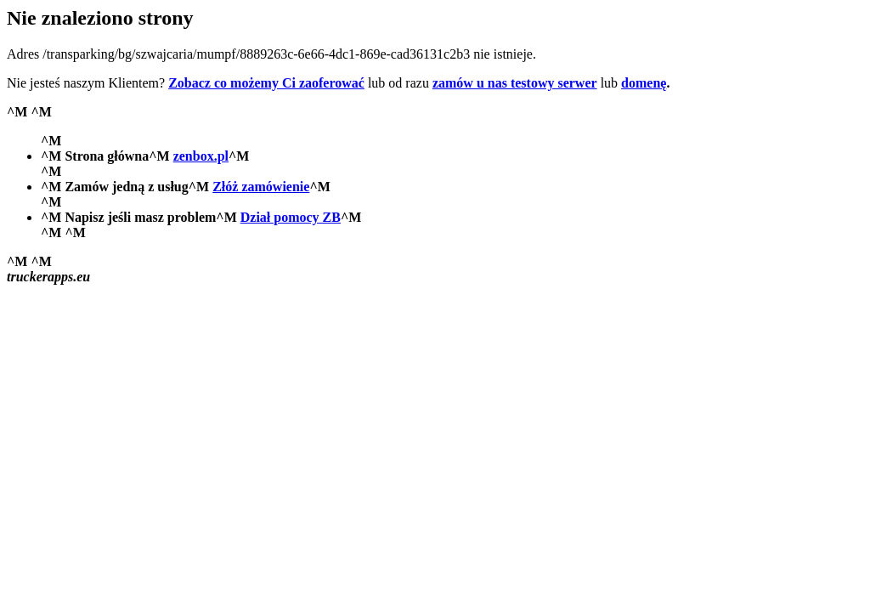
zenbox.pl (201, 156)
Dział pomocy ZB (290, 217)
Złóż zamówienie (260, 186)
